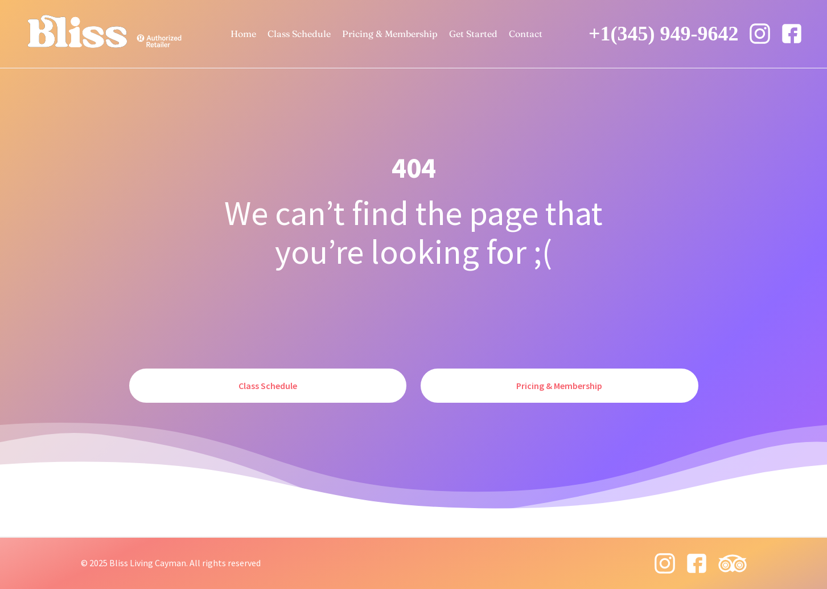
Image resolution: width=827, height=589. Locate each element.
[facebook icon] (791, 33)
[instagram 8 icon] (760, 33)
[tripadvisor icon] (732, 563)
